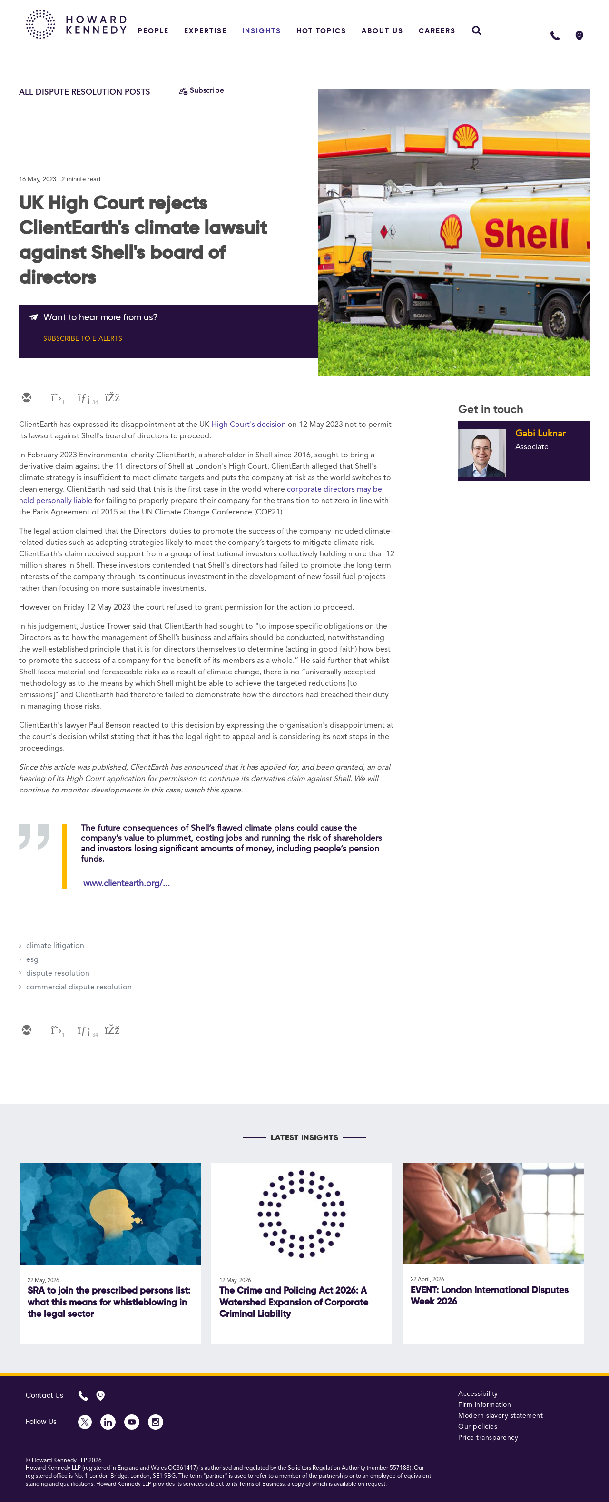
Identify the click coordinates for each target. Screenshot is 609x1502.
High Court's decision (248, 425)
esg (32, 960)
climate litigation (55, 946)
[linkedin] (82, 398)
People (153, 31)
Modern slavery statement (500, 1416)
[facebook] (111, 398)
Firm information (484, 1405)
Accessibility (478, 1394)
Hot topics (321, 31)
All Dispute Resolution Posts (84, 93)
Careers (437, 31)
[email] (25, 398)
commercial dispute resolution (79, 987)
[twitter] (54, 398)
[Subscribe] (201, 91)
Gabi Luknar (540, 434)
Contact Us (44, 1395)
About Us (382, 31)
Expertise (205, 31)
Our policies (477, 1426)
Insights (261, 31)
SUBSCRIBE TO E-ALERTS (82, 339)
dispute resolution (57, 974)
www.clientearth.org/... (126, 883)
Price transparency (488, 1437)
